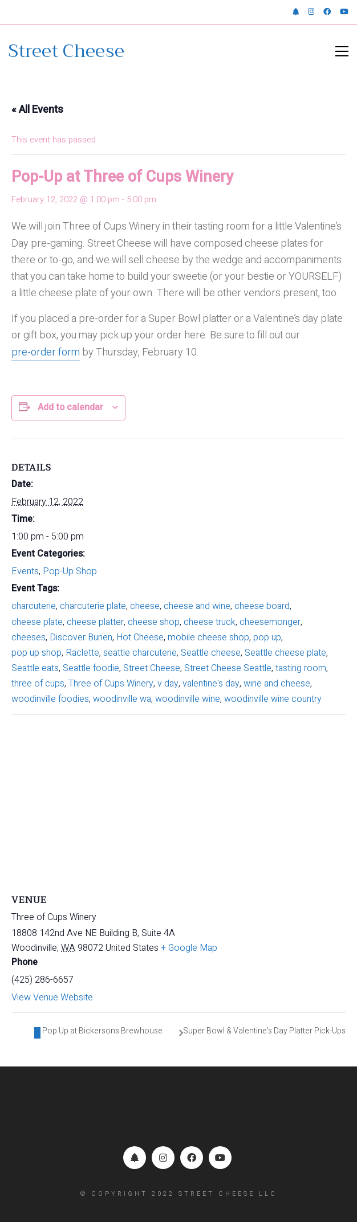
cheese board (262, 606)
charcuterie (33, 606)
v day (167, 683)
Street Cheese (151, 668)
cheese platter (95, 622)
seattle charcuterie (140, 653)
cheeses (28, 637)
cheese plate (37, 622)
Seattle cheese (211, 653)
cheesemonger (270, 622)
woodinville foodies (50, 699)
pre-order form (45, 352)
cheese (145, 606)
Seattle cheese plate (285, 653)
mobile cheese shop (208, 637)
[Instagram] (163, 1157)
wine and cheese (277, 683)
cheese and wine (197, 606)
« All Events (37, 109)
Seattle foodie (91, 668)
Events (25, 571)
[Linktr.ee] (134, 1157)
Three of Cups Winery (110, 683)
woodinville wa (122, 699)
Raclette (82, 653)
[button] (341, 51)
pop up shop (36, 653)
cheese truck (210, 622)
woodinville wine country (273, 699)
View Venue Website (52, 997)
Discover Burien (81, 637)
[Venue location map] (178, 797)
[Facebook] (191, 1157)
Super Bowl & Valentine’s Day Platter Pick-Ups (264, 1031)
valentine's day (211, 683)
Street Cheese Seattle (227, 668)
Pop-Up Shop (70, 571)
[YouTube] (220, 1157)
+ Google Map (189, 948)
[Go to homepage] (66, 51)
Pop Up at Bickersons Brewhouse (101, 1031)
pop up (267, 637)
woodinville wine (187, 699)
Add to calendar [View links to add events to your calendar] (70, 407)
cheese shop (154, 622)
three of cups (37, 683)
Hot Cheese (140, 637)
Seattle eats (35, 668)
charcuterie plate (93, 606)
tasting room (300, 668)
